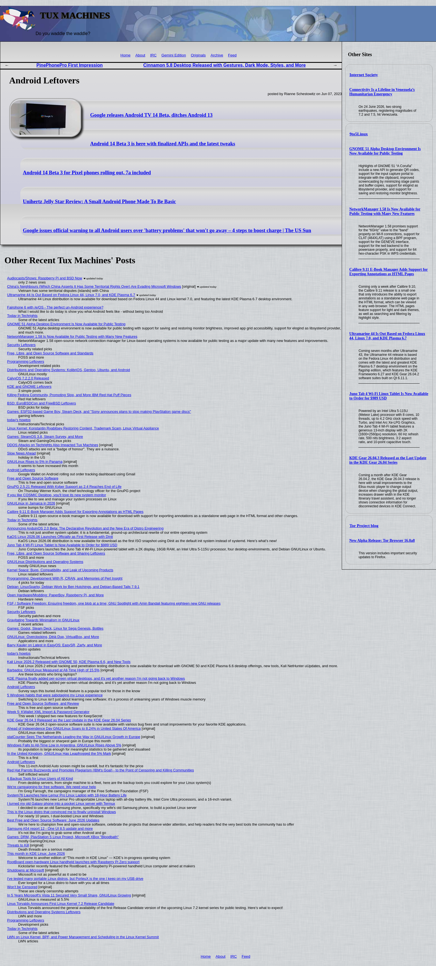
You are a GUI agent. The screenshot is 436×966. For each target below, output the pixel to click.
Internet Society (364, 75)
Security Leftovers (21, 345)
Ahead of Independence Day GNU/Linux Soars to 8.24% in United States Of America (74, 728)
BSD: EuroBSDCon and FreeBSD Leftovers (41, 403)
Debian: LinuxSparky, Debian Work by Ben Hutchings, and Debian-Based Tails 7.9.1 (73, 587)
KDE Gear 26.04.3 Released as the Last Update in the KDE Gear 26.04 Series (387, 460)
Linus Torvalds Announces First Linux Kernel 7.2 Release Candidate (60, 904)
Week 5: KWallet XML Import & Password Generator (48, 712)
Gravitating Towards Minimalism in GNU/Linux (43, 620)
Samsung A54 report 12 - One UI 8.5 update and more (50, 828)
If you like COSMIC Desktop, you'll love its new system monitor (56, 495)
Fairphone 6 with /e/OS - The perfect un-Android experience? (55, 307)
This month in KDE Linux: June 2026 (36, 853)
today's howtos (19, 420)
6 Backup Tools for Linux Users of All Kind (40, 778)
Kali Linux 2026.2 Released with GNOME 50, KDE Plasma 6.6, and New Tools (69, 662)
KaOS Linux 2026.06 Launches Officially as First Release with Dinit (60, 537)
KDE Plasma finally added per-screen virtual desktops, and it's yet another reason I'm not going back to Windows (96, 678)
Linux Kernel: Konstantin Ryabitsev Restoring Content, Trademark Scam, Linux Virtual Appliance (83, 428)
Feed (232, 55)
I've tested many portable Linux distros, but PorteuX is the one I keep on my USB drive (75, 878)
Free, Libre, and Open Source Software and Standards (50, 353)
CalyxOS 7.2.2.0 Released (28, 378)
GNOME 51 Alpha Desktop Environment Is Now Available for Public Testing (385, 151)
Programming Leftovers (25, 361)
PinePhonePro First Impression (69, 65)
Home (125, 55)
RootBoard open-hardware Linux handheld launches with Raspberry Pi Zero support (73, 862)
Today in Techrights (22, 316)
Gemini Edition (173, 55)
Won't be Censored (22, 887)
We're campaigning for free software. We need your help (51, 787)
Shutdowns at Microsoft (25, 870)
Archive (216, 55)
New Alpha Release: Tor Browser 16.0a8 (382, 540)
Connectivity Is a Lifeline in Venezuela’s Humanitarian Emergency (382, 92)
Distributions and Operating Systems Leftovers (44, 912)
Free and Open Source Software (32, 478)
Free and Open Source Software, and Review (43, 703)
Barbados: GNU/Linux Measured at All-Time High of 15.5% (53, 670)
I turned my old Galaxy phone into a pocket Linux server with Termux (61, 803)
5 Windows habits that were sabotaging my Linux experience (55, 695)
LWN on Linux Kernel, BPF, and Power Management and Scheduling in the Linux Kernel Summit (83, 937)
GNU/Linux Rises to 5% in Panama (35, 462)
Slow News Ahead (21, 453)
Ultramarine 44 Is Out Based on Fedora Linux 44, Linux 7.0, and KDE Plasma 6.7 (387, 336)
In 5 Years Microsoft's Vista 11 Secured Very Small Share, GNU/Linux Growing (69, 895)
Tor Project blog (364, 525)
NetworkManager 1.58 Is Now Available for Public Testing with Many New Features (384, 211)
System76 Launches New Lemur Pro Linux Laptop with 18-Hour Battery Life (67, 795)
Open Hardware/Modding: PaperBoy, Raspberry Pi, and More (55, 595)
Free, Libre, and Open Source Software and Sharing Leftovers (56, 553)
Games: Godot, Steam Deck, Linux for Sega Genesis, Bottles (55, 628)
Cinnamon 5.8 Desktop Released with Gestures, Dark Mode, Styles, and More (224, 65)
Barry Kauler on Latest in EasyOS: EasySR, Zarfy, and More (54, 645)
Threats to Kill (18, 845)
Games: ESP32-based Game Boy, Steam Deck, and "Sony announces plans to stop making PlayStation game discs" (99, 411)
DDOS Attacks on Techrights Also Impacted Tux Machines (52, 445)
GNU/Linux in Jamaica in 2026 (31, 503)
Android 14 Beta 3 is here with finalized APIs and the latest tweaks (162, 143)
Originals (198, 55)
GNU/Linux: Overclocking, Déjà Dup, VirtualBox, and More (53, 637)
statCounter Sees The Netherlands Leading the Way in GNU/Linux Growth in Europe (73, 737)
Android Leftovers (21, 470)
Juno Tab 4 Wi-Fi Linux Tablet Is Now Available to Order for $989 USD (62, 545)
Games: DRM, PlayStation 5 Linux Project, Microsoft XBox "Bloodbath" (63, 837)
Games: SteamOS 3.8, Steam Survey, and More (45, 436)
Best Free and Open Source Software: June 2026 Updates (53, 820)
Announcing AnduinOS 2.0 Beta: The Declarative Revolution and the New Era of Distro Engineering (85, 528)
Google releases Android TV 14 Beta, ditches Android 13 (151, 115)
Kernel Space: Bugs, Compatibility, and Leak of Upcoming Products (60, 570)
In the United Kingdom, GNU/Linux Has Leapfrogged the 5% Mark (59, 753)
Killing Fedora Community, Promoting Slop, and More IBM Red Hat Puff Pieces (69, 395)
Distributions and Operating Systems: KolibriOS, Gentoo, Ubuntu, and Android (68, 370)
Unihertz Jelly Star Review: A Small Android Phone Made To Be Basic (99, 201)
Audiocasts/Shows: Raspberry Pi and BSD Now (44, 278)
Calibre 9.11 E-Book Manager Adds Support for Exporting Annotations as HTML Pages (388, 271)
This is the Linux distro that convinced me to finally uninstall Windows (61, 812)
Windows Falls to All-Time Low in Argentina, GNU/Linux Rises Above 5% (64, 745)
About (140, 55)
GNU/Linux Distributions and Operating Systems (45, 562)
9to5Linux (359, 134)
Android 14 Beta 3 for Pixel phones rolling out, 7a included (87, 172)
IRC (153, 55)
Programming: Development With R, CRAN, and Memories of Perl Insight (65, 578)
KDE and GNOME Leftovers (29, 386)
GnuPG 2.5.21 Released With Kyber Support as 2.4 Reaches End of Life (64, 487)
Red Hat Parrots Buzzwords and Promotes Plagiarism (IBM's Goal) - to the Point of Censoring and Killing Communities (100, 770)
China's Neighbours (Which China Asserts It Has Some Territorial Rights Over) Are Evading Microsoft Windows (94, 286)
